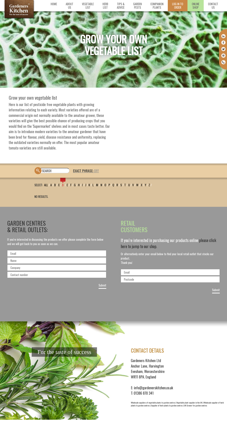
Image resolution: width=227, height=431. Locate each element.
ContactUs (213, 6)
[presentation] (113, 306)
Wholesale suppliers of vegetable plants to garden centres (153, 402)
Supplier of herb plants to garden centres (167, 405)
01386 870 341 (144, 393)
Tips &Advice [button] (121, 6)
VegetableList (88, 6)
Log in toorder (177, 6)
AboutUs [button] (69, 6)
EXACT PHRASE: (83, 170)
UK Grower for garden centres (195, 405)
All (46, 185)
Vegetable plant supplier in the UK (189, 402)
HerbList (105, 6)
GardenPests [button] (137, 6)
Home (54, 4)
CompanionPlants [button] (156, 6)
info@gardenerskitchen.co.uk (153, 387)
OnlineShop (195, 6)
